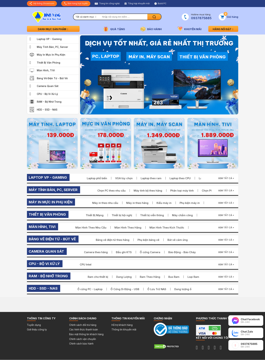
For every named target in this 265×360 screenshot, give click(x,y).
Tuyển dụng (34, 324)
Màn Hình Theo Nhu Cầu (90, 227)
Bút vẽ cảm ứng (177, 240)
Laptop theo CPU (180, 178)
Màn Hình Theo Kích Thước (166, 227)
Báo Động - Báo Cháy (182, 252)
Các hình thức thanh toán (83, 329)
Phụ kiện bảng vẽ (148, 240)
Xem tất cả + (226, 178)
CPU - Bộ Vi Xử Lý (47, 93)
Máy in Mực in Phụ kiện (51, 54)
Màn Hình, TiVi (46, 70)
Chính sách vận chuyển (82, 338)
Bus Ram (173, 276)
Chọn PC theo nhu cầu (111, 190)
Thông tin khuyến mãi (123, 329)
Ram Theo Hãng (150, 276)
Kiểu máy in (164, 203)
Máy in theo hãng (137, 203)
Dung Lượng (124, 276)
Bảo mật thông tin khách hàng (86, 334)
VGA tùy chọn (124, 178)
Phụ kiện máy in (190, 203)
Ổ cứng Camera (150, 252)
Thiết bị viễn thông (152, 215)
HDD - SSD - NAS (47, 109)
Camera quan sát (47, 85)
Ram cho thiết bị (98, 276)
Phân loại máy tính (182, 190)
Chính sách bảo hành (81, 343)
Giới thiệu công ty (37, 329)
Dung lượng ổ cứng (186, 289)
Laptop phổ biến (97, 178)
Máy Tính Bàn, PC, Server (52, 46)
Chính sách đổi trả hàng (82, 324)
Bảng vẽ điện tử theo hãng (112, 240)
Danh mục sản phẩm (53, 29)
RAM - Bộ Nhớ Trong (49, 101)
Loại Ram (193, 276)
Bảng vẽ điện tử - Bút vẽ (52, 78)
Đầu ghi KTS (124, 252)
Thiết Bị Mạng (95, 215)
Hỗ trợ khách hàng (122, 324)
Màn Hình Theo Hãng (127, 227)
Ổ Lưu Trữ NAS (156, 289)
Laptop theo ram (151, 178)
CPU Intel (85, 264)
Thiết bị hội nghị (122, 215)
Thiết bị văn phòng (48, 62)
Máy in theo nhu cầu (105, 203)
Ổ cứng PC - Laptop (89, 289)
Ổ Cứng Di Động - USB (125, 289)
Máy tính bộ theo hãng (148, 190)
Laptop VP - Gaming (49, 38)
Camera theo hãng (96, 252)
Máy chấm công (182, 215)
